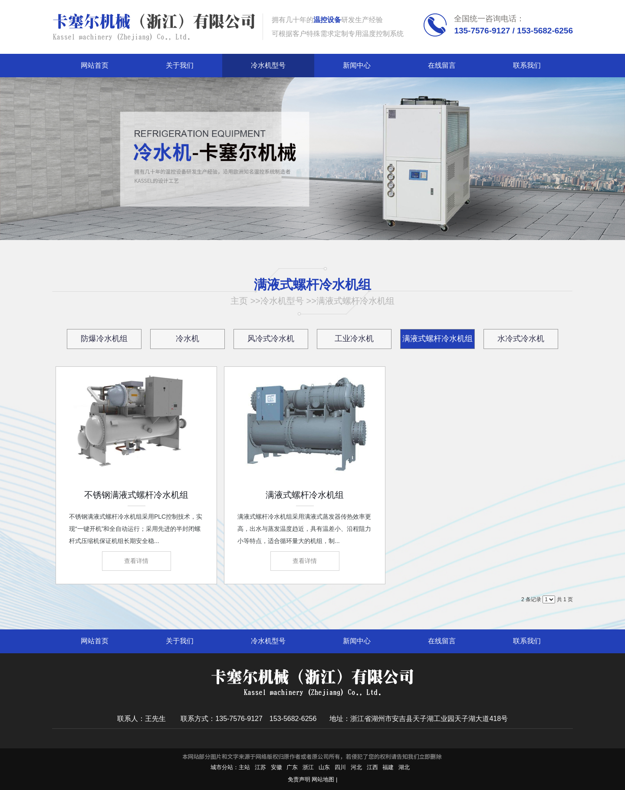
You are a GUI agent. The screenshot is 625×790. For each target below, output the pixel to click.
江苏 (260, 767)
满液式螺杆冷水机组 (355, 301)
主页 (239, 301)
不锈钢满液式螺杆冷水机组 (136, 495)
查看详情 (136, 560)
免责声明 (299, 779)
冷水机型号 (282, 301)
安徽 (276, 767)
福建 (388, 767)
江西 (372, 767)
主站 (244, 767)
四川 (340, 767)
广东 (292, 767)
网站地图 (323, 779)
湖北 (404, 767)
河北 (356, 767)
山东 (324, 767)
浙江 (308, 767)
